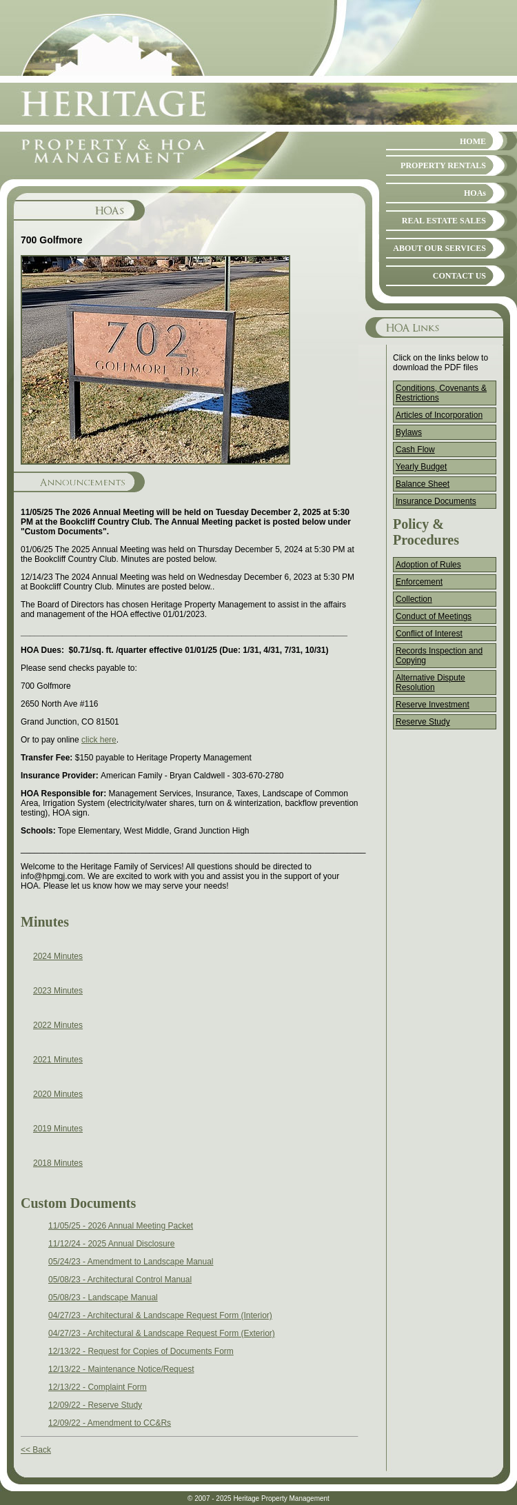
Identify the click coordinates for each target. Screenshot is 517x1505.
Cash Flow (415, 449)
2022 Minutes (58, 1025)
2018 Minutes (58, 1163)
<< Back (36, 1450)
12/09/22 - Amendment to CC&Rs (109, 1423)
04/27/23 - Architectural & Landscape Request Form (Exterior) (161, 1333)
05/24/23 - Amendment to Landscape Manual (131, 1261)
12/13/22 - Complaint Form (97, 1387)
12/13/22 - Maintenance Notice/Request (121, 1369)
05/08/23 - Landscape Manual (103, 1297)
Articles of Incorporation (439, 415)
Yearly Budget (421, 467)
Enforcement (419, 582)
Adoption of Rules (428, 564)
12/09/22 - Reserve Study (95, 1405)
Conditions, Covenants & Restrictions (441, 393)
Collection (414, 599)
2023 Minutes (58, 991)
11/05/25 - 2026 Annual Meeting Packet (120, 1226)
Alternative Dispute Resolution (430, 682)
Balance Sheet (422, 484)
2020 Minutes (58, 1094)
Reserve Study (423, 722)
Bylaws (409, 432)
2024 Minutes (58, 956)
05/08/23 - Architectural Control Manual (120, 1279)
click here (98, 740)
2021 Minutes (58, 1059)
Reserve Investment (432, 704)
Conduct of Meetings (434, 616)
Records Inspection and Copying (439, 655)
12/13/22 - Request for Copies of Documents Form (141, 1351)
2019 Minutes (58, 1128)
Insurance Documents (436, 501)
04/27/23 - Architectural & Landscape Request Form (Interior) (160, 1315)
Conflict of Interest (429, 633)
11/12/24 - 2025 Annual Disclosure (111, 1244)
